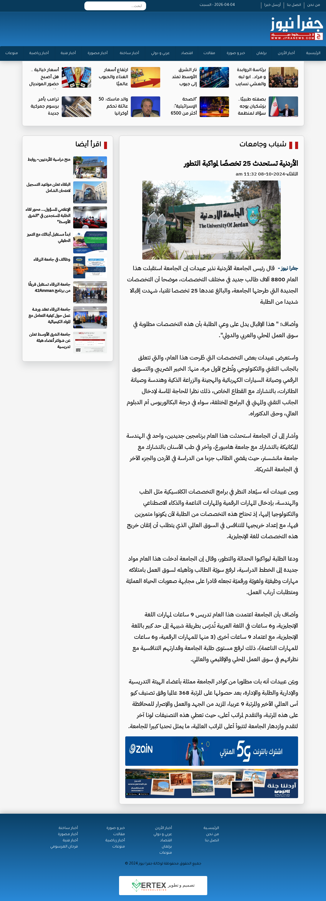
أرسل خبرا (272, 5)
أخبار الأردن (286, 53)
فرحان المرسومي (64, 847)
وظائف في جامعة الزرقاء (52, 259)
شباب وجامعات (262, 145)
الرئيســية (211, 828)
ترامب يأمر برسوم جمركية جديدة (45, 107)
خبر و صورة (236, 53)
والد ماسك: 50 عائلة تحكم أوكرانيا (113, 107)
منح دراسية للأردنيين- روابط (49, 159)
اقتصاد (187, 53)
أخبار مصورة (98, 53)
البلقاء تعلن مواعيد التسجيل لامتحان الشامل (48, 187)
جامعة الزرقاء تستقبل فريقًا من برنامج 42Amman (49, 287)
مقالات (209, 53)
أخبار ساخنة (129, 53)
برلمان (261, 53)
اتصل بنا (294, 5)
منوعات (11, 53)
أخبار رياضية (39, 53)
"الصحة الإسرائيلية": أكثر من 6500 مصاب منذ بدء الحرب (182, 114)
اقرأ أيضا (88, 145)
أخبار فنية (68, 53)
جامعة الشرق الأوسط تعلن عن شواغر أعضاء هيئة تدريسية (49, 340)
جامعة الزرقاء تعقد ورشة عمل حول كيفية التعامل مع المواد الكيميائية (49, 315)
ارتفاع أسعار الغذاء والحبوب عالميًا (113, 77)
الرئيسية (313, 53)
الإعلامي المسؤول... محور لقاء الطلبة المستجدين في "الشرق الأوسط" (48, 215)
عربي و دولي (160, 53)
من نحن (313, 5)
